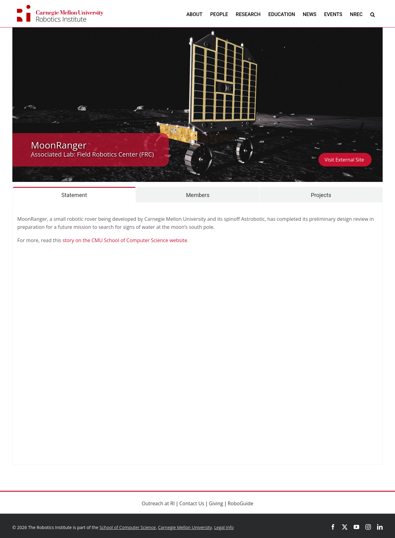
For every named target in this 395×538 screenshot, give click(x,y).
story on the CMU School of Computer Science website (125, 240)
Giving (216, 503)
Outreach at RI (158, 503)
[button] (372, 14)
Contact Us (191, 503)
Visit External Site (345, 159)
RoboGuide (240, 503)
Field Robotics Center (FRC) (115, 154)
